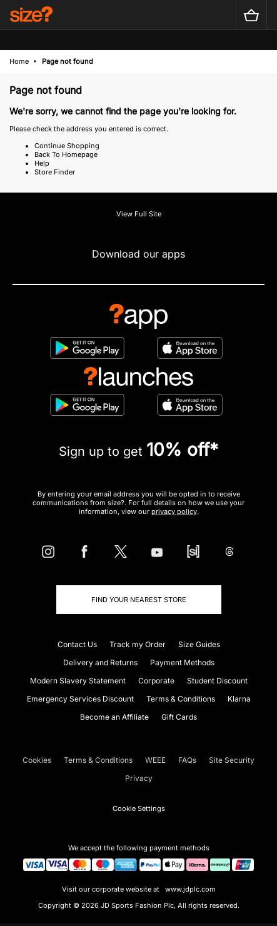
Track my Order (137, 644)
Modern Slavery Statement (78, 680)
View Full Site (138, 213)
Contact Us (77, 644)
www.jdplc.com (189, 889)
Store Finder (54, 172)
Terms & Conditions (180, 698)
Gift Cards (179, 717)
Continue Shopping (66, 145)
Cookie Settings (139, 808)
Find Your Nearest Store (138, 599)
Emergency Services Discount (80, 698)
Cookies (37, 760)
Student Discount (217, 680)
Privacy (139, 778)
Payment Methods (182, 662)
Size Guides (199, 644)
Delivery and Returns (100, 662)
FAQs (187, 760)
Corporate (156, 680)
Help (41, 163)
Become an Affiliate (114, 717)
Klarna (239, 698)
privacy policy (174, 511)
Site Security (231, 760)
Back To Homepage (66, 154)
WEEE (155, 760)
